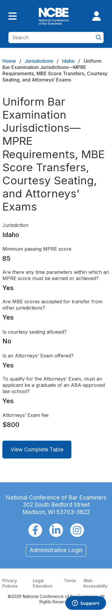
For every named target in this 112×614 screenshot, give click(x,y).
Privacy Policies (10, 583)
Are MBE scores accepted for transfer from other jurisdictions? (52, 305)
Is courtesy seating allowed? (34, 332)
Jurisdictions (39, 61)
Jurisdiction (15, 225)
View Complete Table (36, 449)
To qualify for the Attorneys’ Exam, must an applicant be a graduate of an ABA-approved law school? (53, 385)
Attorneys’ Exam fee (25, 415)
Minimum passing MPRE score (36, 249)
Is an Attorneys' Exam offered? (37, 356)
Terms (70, 580)
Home (9, 61)
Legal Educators (43, 583)
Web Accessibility (95, 583)
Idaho (68, 61)
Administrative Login (56, 550)
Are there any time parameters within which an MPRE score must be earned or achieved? (55, 275)
